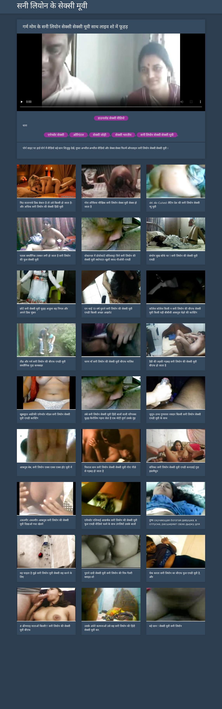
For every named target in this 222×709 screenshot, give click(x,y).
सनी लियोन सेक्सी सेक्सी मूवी (156, 134)
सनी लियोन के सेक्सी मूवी (52, 5)
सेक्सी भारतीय (123, 134)
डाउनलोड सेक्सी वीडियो (111, 118)
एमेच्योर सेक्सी (56, 134)
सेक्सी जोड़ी (99, 134)
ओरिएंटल (78, 134)
